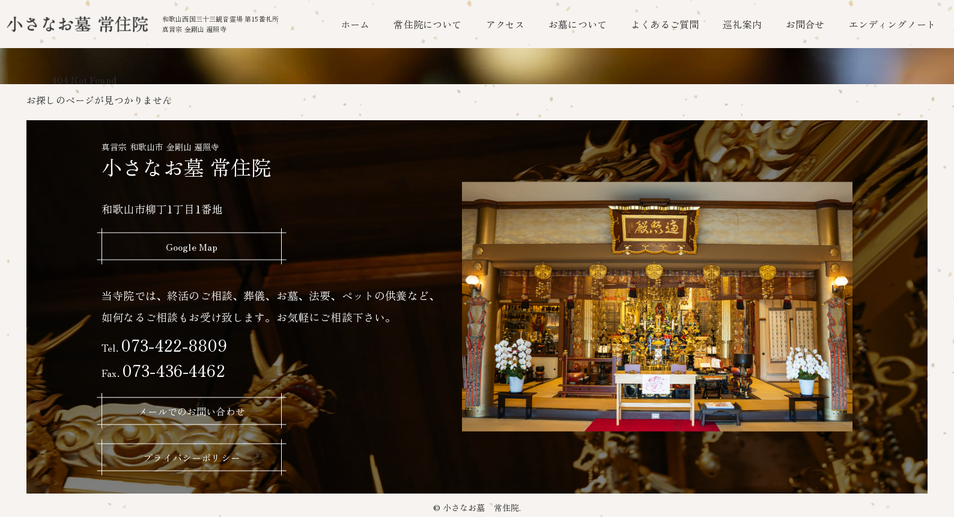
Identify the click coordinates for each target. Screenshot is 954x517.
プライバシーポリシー (191, 457)
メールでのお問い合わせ (191, 410)
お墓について (577, 24)
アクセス (505, 24)
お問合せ (805, 24)
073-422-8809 (164, 345)
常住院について (427, 24)
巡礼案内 (742, 24)
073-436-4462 (163, 369)
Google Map (192, 246)
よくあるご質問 (665, 24)
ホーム (355, 24)
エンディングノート (892, 24)
